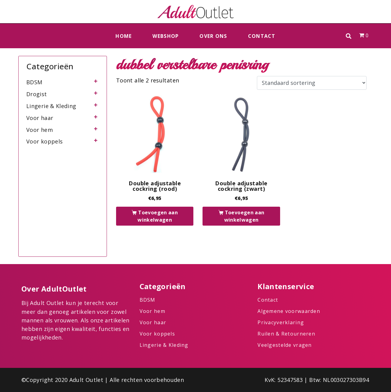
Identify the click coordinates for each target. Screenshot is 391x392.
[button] (349, 36)
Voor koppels (44, 141)
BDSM (34, 82)
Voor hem (39, 129)
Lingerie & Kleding (51, 106)
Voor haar (39, 118)
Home (123, 36)
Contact (262, 36)
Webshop (165, 36)
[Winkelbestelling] (312, 83)
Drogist (36, 94)
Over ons (213, 36)
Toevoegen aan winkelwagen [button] (157, 216)
